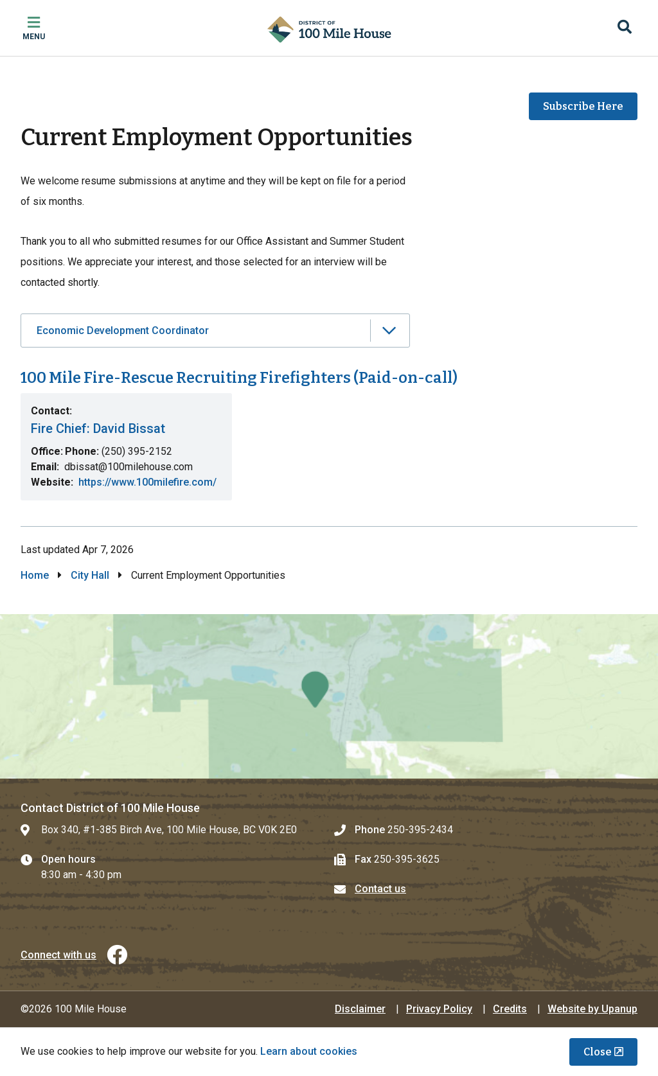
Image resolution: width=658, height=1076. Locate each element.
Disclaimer (360, 1009)
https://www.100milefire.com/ (147, 482)
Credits (510, 1009)
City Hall (90, 575)
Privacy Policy (439, 1009)
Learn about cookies (308, 1051)
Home (35, 575)
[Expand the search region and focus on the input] (624, 28)
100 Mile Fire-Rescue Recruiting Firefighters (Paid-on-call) (239, 378)
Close (597, 1052)
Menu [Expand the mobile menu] (33, 36)
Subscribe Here (583, 106)
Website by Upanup (592, 1009)
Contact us (380, 889)
